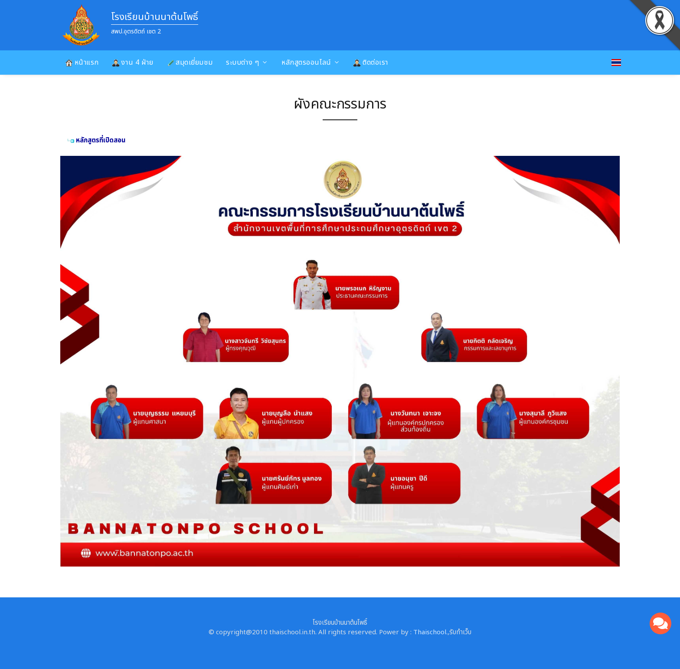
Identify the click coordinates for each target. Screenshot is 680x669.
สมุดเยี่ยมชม (190, 62)
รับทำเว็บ (460, 632)
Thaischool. (430, 632)
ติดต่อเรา (370, 62)
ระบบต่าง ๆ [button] (242, 62)
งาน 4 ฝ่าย (133, 62)
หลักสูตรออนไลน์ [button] (306, 62)
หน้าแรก (82, 62)
